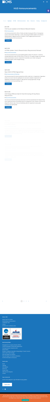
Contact (4, 373)
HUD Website (5, 367)
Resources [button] (33, 20)
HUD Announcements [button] (21, 20)
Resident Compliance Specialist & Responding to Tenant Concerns (16, 351)
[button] (48, 10)
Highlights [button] (10, 20)
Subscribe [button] (7, 384)
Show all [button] (4, 20)
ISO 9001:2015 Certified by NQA (9, 325)
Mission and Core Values (7, 319)
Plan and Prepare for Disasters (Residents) (11, 356)
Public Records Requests (7, 371)
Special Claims (5, 349)
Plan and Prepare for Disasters (8, 354)
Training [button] (38, 20)
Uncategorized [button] (44, 20)
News (7, 52)
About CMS (4, 317)
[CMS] (7, 2)
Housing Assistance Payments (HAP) (10, 348)
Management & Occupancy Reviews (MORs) (11, 344)
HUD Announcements (10, 31)
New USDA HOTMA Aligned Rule (14, 76)
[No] (48, 398)
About (3, 363)
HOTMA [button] (14, 20)
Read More (8, 40)
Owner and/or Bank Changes (8, 352)
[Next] (46, 302)
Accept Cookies (25, 400)
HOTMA (15, 78)
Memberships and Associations (8, 321)
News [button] (28, 20)
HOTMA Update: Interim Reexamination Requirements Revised (23, 50)
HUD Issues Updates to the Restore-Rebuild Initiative (20, 29)
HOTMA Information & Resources (9, 357)
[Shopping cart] (43, 1)
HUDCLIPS (4, 368)
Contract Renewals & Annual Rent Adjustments (12, 346)
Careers (4, 324)
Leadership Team (6, 322)
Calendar (4, 365)
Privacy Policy (5, 370)
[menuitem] (5, 20)
